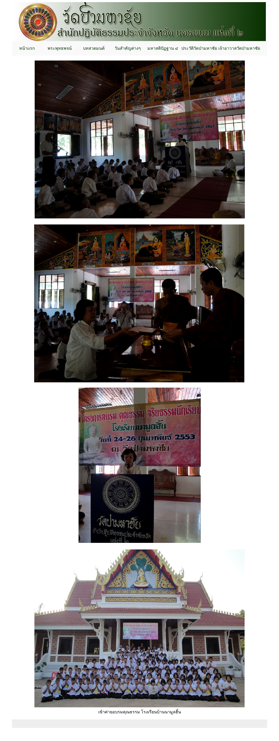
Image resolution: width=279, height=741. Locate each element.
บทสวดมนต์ (94, 48)
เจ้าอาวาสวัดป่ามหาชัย (239, 48)
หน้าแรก (27, 48)
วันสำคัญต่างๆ (128, 48)
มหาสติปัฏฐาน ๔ (162, 48)
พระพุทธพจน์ (60, 48)
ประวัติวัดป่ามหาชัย (199, 48)
